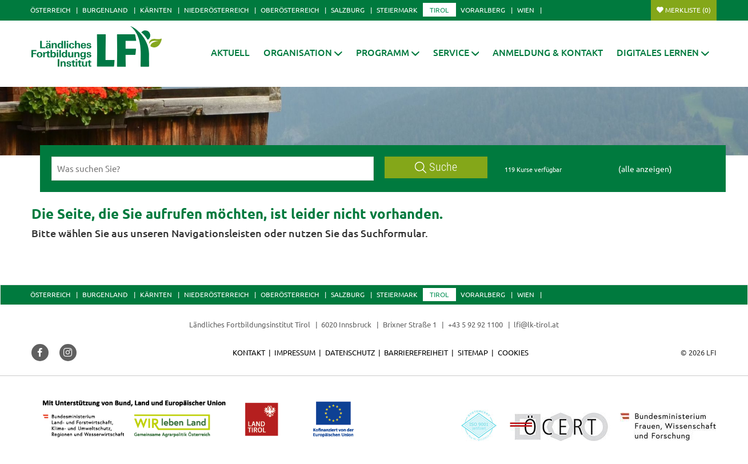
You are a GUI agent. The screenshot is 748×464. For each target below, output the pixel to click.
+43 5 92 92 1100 (475, 324)
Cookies (513, 352)
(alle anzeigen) (645, 168)
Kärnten (156, 9)
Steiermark (397, 9)
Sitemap (473, 352)
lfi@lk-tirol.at (536, 324)
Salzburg (348, 9)
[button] (388, 52)
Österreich (50, 9)
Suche (436, 167)
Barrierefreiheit (416, 352)
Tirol (439, 9)
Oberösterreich (290, 9)
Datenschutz (350, 352)
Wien (525, 9)
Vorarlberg (483, 9)
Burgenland (105, 9)
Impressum (294, 352)
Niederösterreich (216, 9)
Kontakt (249, 352)
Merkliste (688, 9)
